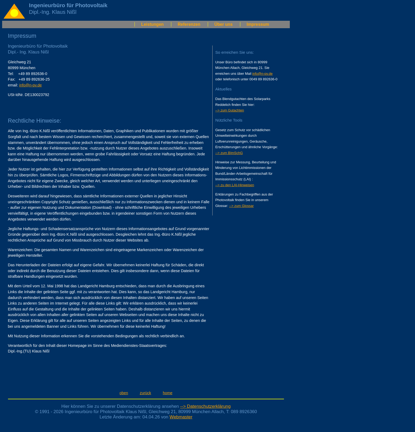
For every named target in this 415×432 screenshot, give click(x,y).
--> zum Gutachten (229, 110)
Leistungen (152, 24)
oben (124, 393)
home (167, 393)
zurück (145, 393)
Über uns (223, 24)
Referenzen (189, 24)
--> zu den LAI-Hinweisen (234, 185)
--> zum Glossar (241, 206)
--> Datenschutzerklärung (205, 406)
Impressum (258, 24)
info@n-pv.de (30, 85)
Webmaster (181, 416)
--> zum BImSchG (229, 153)
